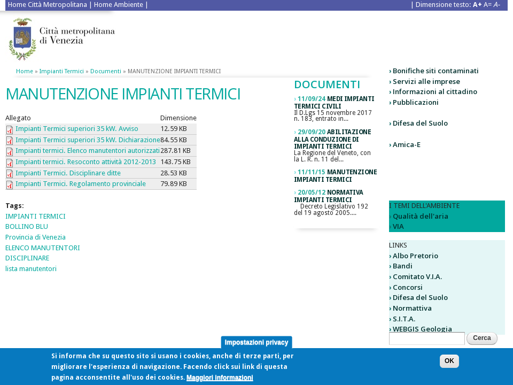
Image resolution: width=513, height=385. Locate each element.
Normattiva (412, 308)
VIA (398, 226)
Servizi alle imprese (426, 81)
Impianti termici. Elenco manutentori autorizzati (87, 151)
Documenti (105, 71)
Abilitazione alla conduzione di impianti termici (332, 139)
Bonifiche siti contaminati (436, 70)
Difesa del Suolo (420, 123)
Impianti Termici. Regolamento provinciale (80, 184)
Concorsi (408, 287)
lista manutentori (31, 269)
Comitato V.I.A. (417, 276)
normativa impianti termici (328, 196)
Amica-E (407, 144)
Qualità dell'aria (420, 216)
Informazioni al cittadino (435, 91)
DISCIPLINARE (27, 258)
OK (449, 365)
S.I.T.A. (404, 319)
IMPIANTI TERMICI (35, 216)
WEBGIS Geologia (422, 329)
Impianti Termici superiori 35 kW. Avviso (76, 129)
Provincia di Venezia (35, 237)
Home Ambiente (118, 5)
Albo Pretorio (415, 255)
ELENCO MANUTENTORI (42, 248)
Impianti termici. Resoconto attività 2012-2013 (85, 162)
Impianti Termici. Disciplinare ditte (68, 173)
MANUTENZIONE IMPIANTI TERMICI (335, 175)
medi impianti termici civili (334, 102)
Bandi (403, 266)
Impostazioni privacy (257, 346)
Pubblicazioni (416, 102)
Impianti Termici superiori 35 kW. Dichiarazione (87, 140)
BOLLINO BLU (26, 226)
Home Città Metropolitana (47, 5)
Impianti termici (62, 71)
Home (24, 71)
